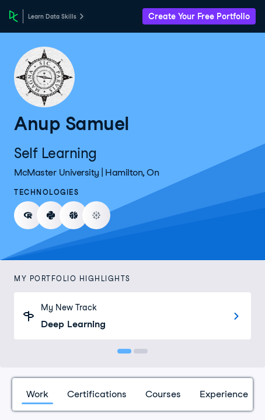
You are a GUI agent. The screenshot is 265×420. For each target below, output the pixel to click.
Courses (163, 394)
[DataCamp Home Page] (13, 16)
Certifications (97, 394)
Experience (224, 394)
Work (37, 394)
